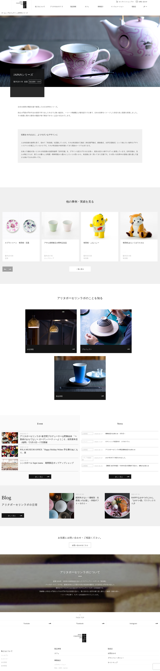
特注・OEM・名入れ (61, 621)
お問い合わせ (141, 1)
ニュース (57, 646)
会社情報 (4, 615)
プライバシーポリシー (116, 611)
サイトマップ (113, 616)
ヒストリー (4, 612)
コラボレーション (60, 618)
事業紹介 (101, 6)
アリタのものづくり (56, 6)
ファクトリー (5, 634)
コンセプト (4, 609)
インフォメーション (117, 6)
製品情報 (73, 6)
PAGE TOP (80, 569)
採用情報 (4, 619)
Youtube (26, 576)
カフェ (87, 6)
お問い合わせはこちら (80, 499)
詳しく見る (39, 430)
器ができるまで (6, 637)
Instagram (133, 576)
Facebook (79, 576)
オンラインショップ (125, 1)
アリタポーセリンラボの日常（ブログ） (67, 650)
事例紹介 (57, 628)
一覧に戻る (80, 269)
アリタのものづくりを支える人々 (11, 641)
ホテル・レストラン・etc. (62, 625)
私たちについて (40, 6)
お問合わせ (112, 606)
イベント (57, 643)
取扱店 (134, 6)
